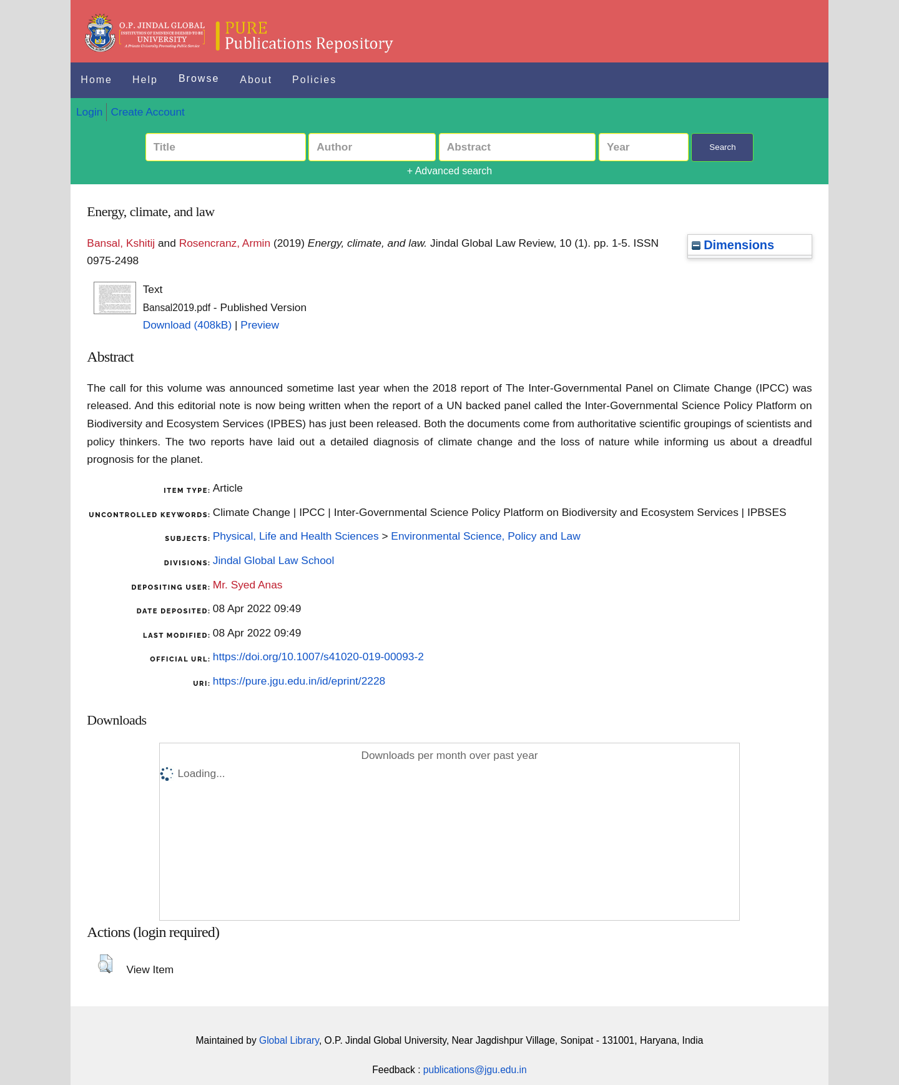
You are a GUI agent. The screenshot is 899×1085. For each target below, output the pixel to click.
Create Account (147, 112)
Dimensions (733, 245)
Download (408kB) (187, 325)
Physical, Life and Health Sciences (296, 536)
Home (96, 79)
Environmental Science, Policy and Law (485, 536)
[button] (105, 963)
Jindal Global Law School (274, 560)
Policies (314, 79)
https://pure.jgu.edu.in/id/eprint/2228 (299, 681)
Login (89, 112)
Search (722, 147)
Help (145, 79)
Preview (259, 325)
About (256, 79)
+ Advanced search (450, 171)
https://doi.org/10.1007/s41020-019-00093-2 (318, 656)
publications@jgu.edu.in (475, 1069)
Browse (199, 78)
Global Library (289, 1040)
